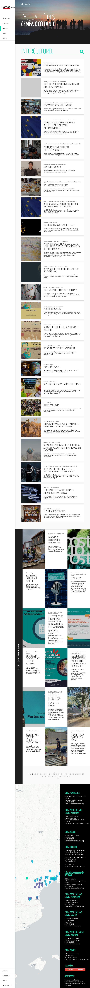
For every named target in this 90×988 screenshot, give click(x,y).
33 (57, 776)
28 (45, 776)
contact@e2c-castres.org (73, 926)
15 (56, 774)
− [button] (17, 788)
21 (71, 774)
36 (64, 776)
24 (78, 774)
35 (62, 776)
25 (80, 774)
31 (52, 776)
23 (75, 774)
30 (50, 776)
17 (61, 774)
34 (60, 776)
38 (69, 776)
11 (46, 774)
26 (83, 774)
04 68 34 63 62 (72, 820)
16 (59, 774)
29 (48, 776)
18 (63, 774)
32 (55, 776)
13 (51, 774)
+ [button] (17, 786)
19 (66, 774)
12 (49, 774)
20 (68, 774)
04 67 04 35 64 (69, 904)
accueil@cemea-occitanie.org (74, 804)
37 (67, 776)
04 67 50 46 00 (69, 802)
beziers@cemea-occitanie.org (74, 841)
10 (44, 774)
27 (43, 776)
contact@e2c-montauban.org (74, 906)
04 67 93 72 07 (69, 839)
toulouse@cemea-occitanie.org (75, 866)
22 (73, 774)
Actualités (28, 4)
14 (54, 774)
